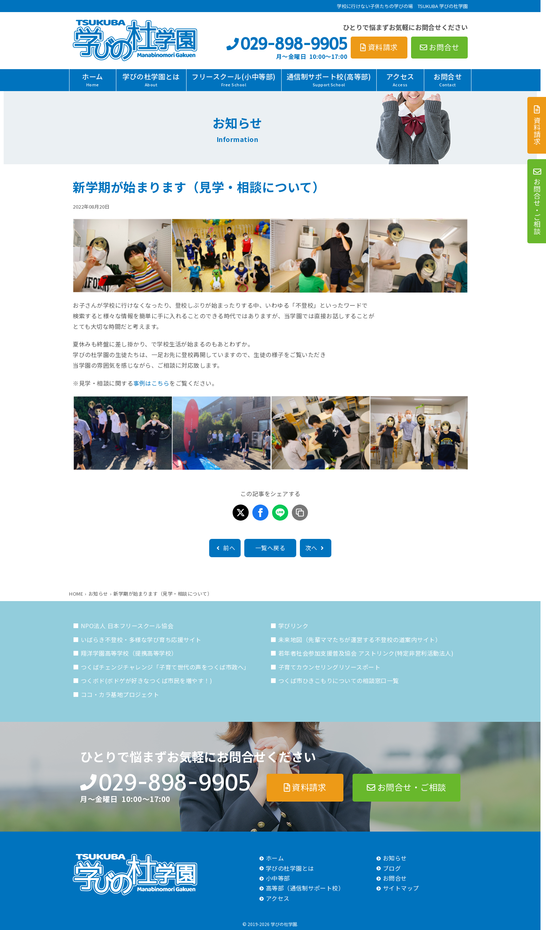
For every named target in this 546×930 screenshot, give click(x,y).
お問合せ (447, 79)
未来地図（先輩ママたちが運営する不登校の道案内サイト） (359, 639)
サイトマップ (401, 888)
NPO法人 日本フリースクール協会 (127, 625)
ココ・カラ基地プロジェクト (120, 694)
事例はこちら (151, 383)
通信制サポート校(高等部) (329, 79)
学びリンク (293, 625)
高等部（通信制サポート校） (305, 888)
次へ (315, 547)
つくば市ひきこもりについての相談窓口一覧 (338, 680)
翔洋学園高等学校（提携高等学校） (129, 653)
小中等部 (278, 878)
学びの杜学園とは (151, 79)
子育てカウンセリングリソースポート (329, 667)
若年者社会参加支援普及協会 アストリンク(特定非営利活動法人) (366, 653)
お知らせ (395, 858)
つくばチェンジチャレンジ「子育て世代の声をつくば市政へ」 (165, 667)
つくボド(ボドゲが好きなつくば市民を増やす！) (146, 680)
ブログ (392, 868)
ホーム (92, 79)
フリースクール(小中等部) (234, 79)
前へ (225, 547)
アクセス (400, 79)
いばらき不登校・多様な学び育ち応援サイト (141, 639)
